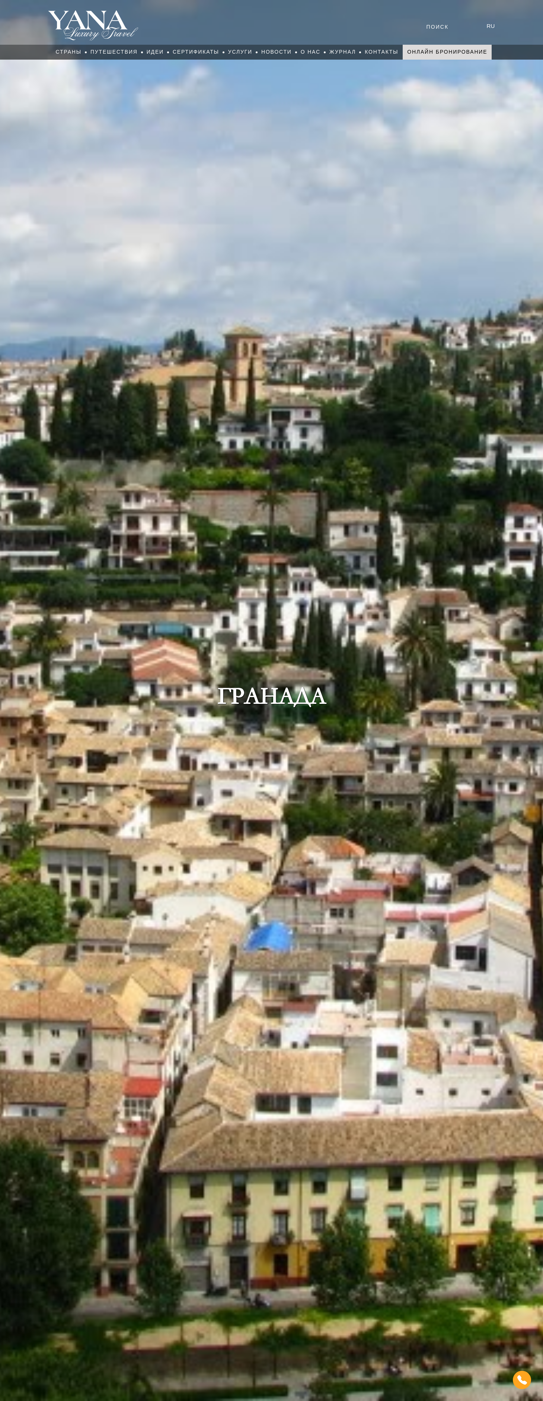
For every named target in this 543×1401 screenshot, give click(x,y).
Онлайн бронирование (447, 52)
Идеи (155, 52)
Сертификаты (196, 52)
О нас (310, 52)
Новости (276, 52)
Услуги (240, 52)
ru (491, 26)
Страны (69, 52)
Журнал (342, 52)
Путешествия (114, 52)
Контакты (381, 52)
